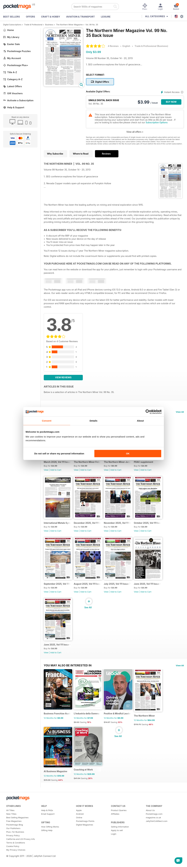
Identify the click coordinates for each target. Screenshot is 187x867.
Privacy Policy (13, 853)
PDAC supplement (149, 465)
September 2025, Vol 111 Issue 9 (58, 592)
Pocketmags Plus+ (15, 65)
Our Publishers (13, 846)
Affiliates (115, 831)
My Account (12, 58)
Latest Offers (12, 86)
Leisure (106, 16)
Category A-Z (12, 79)
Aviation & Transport (80, 16)
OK (128, 453)
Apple (79, 828)
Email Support (48, 831)
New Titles (11, 831)
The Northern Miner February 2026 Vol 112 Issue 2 (90, 465)
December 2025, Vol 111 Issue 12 (90, 528)
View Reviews (63, 377)
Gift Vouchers (13, 93)
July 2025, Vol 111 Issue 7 (121, 592)
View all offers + (134, 131)
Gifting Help (46, 848)
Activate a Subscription (18, 100)
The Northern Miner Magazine (69, 24)
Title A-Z (10, 72)
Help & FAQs (47, 828)
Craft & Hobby (50, 16)
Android (80, 831)
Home (8, 30)
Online (79, 835)
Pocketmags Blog (14, 842)
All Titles (10, 828)
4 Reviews (113, 46)
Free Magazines (14, 838)
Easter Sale (11, 44)
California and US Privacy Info (20, 856)
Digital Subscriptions (12, 24)
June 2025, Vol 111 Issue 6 (153, 592)
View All (180, 412)
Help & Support (13, 107)
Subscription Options (156, 122)
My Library (11, 37)
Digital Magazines (84, 842)
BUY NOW (171, 101)
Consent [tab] (46, 420)
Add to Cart (55, 473)
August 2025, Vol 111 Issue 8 (90, 592)
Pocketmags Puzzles (17, 51)
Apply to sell (117, 848)
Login (113, 851)
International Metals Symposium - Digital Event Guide (58, 528)
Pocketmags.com (154, 831)
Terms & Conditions (15, 860)
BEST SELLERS (11, 16)
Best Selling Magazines (17, 835)
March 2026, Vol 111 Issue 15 (58, 465)
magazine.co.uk (153, 835)
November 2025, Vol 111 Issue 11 (122, 528)
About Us (150, 828)
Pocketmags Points (85, 838)
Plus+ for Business (15, 849)
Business (49, 24)
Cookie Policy (12, 864)
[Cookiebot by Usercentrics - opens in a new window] (148, 411)
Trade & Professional (33, 24)
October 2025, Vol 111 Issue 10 (154, 528)
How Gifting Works (50, 844)
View (46, 473)
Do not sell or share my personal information (59, 453)
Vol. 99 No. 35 (91, 24)
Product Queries (119, 828)
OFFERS (30, 16)
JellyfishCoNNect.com (156, 838)
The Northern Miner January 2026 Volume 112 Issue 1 (122, 465)
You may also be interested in (68, 677)
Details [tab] (93, 420)
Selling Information (120, 844)
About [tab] (140, 420)
